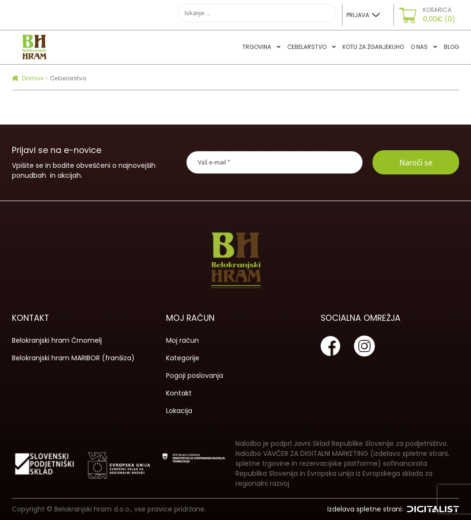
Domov (33, 78)
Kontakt (179, 393)
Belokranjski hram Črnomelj (57, 340)
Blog (451, 47)
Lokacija (179, 410)
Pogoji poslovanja (194, 375)
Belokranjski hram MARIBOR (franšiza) (73, 358)
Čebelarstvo (306, 47)
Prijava (357, 15)
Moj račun (182, 340)
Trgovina (256, 47)
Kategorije (182, 358)
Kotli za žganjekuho (373, 47)
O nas (419, 47)
